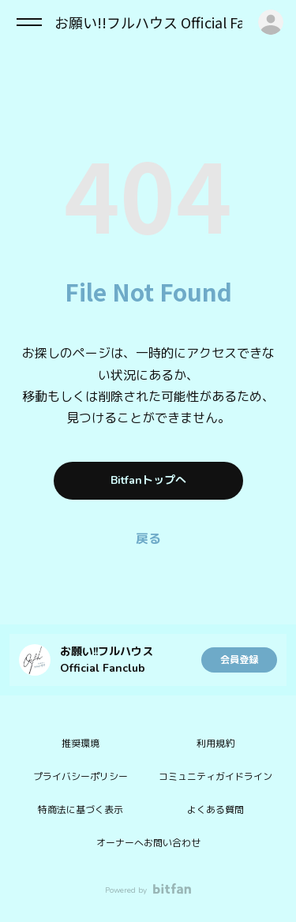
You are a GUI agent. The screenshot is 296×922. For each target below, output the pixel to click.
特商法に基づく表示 (80, 810)
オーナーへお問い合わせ (148, 843)
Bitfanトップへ (148, 480)
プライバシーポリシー (80, 776)
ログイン (270, 22)
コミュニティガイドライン (215, 776)
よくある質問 (215, 810)
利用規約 (215, 743)
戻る (148, 539)
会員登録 (239, 660)
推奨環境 (80, 743)
